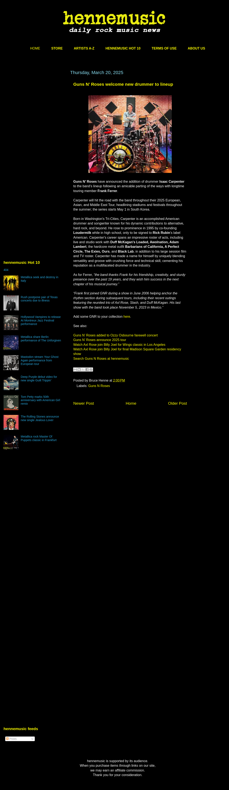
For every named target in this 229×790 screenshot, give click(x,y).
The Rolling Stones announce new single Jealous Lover (40, 418)
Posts (11, 738)
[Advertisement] (39, 123)
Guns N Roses (99, 386)
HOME (35, 48)
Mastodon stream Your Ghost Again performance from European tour (39, 360)
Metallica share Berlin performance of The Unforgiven (41, 338)
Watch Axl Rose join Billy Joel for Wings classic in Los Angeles (119, 344)
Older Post (177, 403)
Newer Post (83, 403)
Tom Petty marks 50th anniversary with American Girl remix (40, 400)
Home (131, 403)
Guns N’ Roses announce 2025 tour (99, 340)
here (126, 316)
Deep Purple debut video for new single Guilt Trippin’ (39, 378)
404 (6, 270)
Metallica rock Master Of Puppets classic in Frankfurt (39, 438)
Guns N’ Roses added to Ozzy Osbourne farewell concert (115, 335)
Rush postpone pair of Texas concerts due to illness (39, 298)
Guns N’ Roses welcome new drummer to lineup (123, 84)
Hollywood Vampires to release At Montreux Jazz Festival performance (41, 320)
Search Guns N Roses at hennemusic (101, 358)
